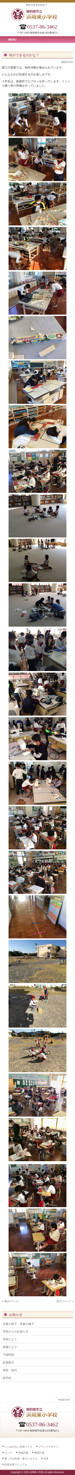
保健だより (10, 1347)
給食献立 (8, 1362)
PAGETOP (64, 1399)
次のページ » (64, 1301)
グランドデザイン (48, 1446)
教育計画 (39, 1452)
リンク (8, 1452)
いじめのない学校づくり (18, 1446)
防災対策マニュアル (16, 1464)
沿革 (45, 1458)
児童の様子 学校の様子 (18, 1324)
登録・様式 (10, 1370)
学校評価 (23, 1452)
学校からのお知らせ (15, 1331)
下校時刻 (8, 1354)
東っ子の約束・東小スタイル (21, 1458)
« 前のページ (10, 1301)
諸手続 (7, 1378)
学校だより (10, 1339)
